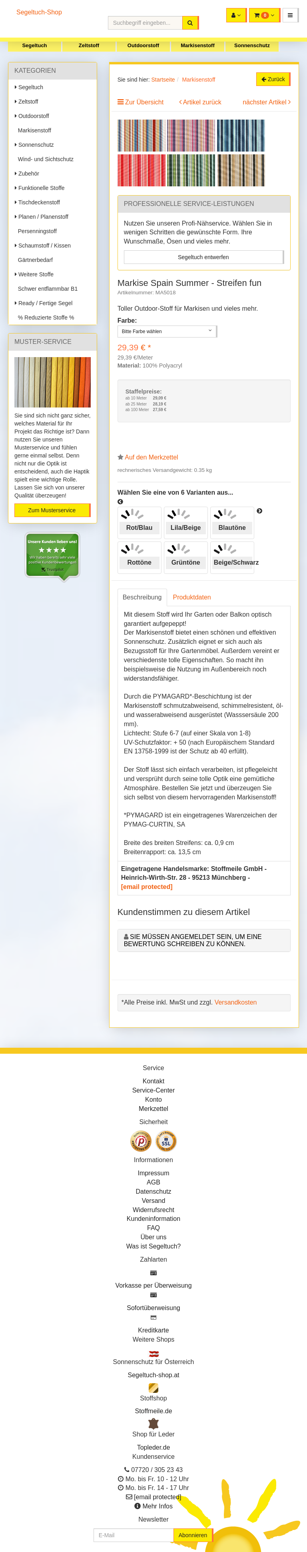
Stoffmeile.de (153, 1411)
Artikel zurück (202, 102)
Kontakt (153, 1081)
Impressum (153, 1173)
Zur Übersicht (144, 102)
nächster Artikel (265, 102)
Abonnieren (193, 1535)
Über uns (154, 1237)
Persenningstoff (36, 231)
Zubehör (27, 173)
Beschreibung (142, 597)
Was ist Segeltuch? (153, 1246)
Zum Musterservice (52, 510)
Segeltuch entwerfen (203, 257)
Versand (153, 1200)
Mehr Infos (157, 1506)
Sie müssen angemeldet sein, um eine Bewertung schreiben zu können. (193, 940)
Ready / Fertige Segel (43, 303)
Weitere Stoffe (34, 274)
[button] (291, 15)
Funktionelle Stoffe (40, 188)
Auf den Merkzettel (151, 457)
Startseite (163, 79)
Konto (153, 1099)
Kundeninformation (153, 1218)
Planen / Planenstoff (41, 217)
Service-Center (153, 1090)
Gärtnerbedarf (34, 260)
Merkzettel (153, 1108)
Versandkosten (236, 1002)
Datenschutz (153, 1191)
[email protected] (147, 886)
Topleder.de (153, 1447)
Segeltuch (34, 45)
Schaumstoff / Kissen (43, 245)
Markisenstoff (198, 45)
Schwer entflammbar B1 (46, 289)
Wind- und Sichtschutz (44, 159)
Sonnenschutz (252, 45)
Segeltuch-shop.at (153, 1375)
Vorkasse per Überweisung (153, 1285)
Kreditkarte (153, 1330)
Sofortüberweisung (153, 1307)
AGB (153, 1182)
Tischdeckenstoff (37, 202)
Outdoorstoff (143, 45)
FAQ (153, 1227)
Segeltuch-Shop (39, 12)
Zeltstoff (89, 45)
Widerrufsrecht (153, 1209)
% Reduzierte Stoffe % (44, 317)
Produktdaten (192, 597)
